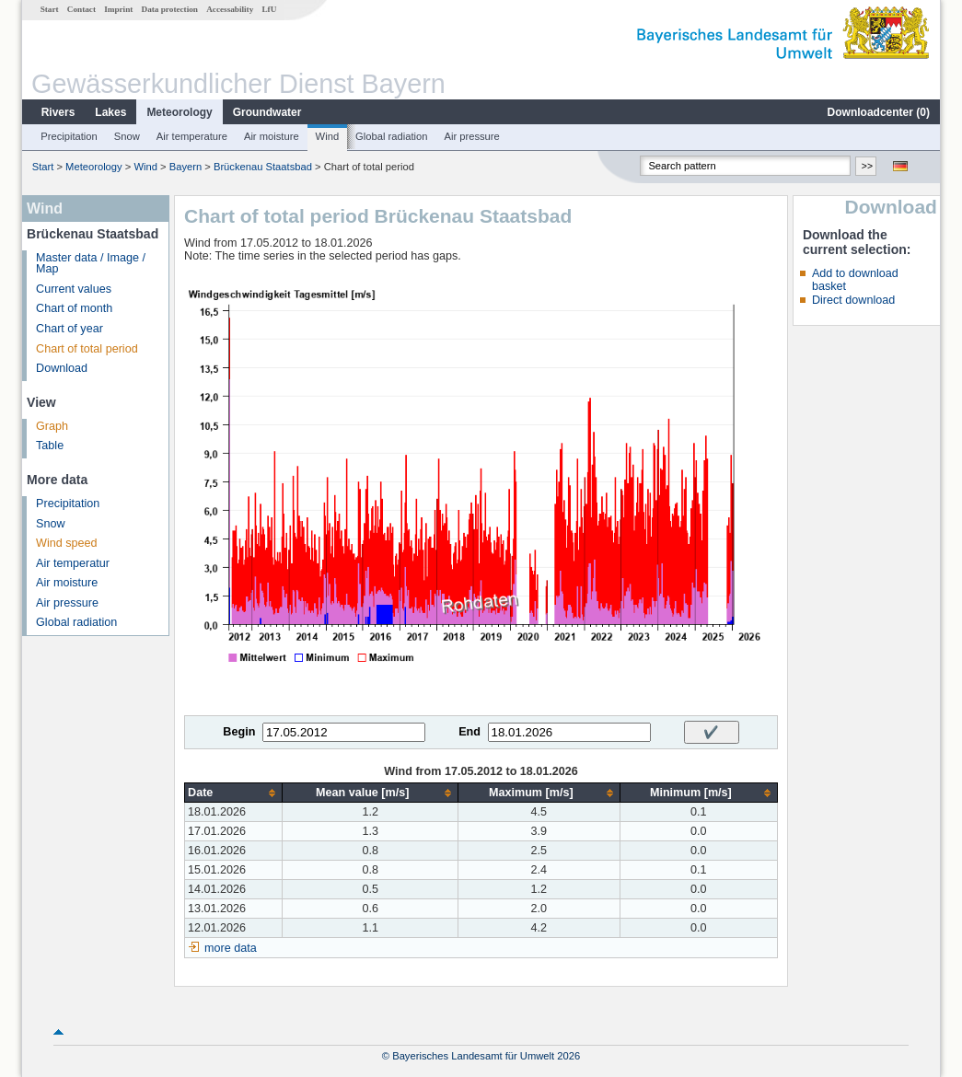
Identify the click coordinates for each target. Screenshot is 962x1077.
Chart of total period (87, 348)
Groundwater (267, 112)
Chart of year (69, 328)
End (469, 731)
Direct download (853, 300)
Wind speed (67, 543)
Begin (239, 731)
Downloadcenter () (879, 112)
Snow (127, 136)
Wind (328, 136)
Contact (81, 9)
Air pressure (471, 136)
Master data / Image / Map (90, 263)
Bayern (185, 166)
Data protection (170, 9)
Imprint (118, 9)
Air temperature (191, 136)
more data (230, 948)
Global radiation (391, 136)
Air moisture (271, 136)
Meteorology (179, 112)
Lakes (110, 112)
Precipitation (69, 136)
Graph (52, 426)
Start (50, 9)
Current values (73, 289)
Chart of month (74, 308)
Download (61, 368)
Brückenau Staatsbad (263, 166)
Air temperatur (73, 563)
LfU (268, 9)
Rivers (58, 112)
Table (50, 445)
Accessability (229, 9)
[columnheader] (234, 793)
